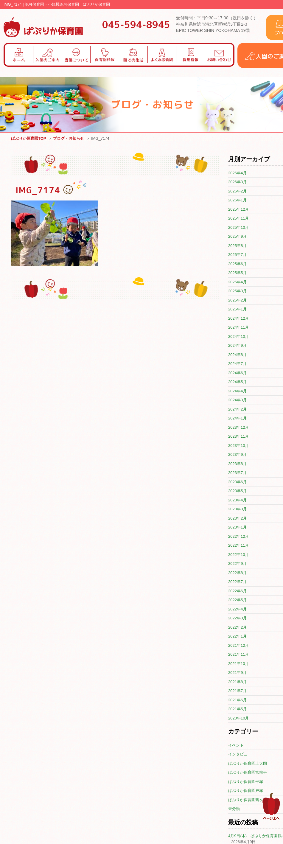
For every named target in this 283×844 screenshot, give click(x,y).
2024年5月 (237, 382)
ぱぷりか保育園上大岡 (247, 763)
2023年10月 (238, 446)
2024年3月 (237, 400)
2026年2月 (237, 191)
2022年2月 (237, 627)
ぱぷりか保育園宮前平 (247, 772)
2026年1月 (237, 200)
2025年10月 (238, 228)
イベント (236, 745)
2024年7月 (237, 364)
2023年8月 (237, 464)
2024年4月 (237, 391)
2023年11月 (238, 436)
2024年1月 (237, 418)
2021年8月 (237, 682)
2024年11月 (238, 327)
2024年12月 (238, 318)
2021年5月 (237, 709)
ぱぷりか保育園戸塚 (245, 791)
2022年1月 (237, 636)
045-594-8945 (136, 24)
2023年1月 (237, 527)
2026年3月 (237, 182)
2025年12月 (238, 209)
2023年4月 (237, 500)
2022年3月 (237, 618)
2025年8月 (237, 246)
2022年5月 (237, 600)
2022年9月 (237, 564)
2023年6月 (237, 482)
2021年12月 (238, 646)
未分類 (234, 809)
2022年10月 (238, 555)
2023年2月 (237, 518)
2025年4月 (237, 282)
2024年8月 (237, 355)
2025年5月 (237, 273)
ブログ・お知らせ (68, 138)
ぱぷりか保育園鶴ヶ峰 (247, 800)
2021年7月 (237, 691)
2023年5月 (237, 491)
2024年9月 (237, 345)
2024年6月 (237, 373)
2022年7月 (237, 582)
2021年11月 (238, 654)
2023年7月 (237, 473)
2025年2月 (237, 300)
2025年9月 (237, 236)
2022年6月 (237, 591)
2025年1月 (237, 309)
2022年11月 (238, 545)
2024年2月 (237, 409)
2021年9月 (237, 673)
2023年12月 (238, 427)
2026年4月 (237, 173)
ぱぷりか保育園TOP (28, 138)
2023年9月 (237, 455)
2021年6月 (237, 700)
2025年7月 (237, 255)
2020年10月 (238, 718)
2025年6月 (237, 264)
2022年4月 (237, 609)
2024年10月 (238, 337)
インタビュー (239, 754)
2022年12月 (238, 536)
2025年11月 (238, 218)
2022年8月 (237, 573)
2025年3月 (237, 291)
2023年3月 (237, 509)
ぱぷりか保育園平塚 (245, 782)
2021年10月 (238, 664)
